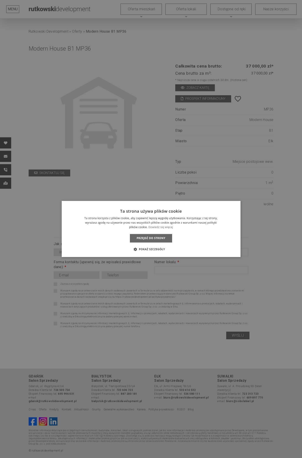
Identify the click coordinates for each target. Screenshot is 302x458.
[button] (151, 249)
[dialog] (151, 229)
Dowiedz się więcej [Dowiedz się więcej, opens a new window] (160, 227)
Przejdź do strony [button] (151, 238)
